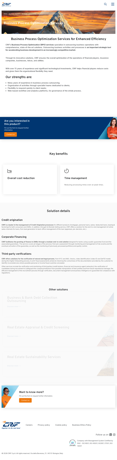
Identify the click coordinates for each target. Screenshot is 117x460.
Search (105, 4)
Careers (29, 425)
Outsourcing (32, 14)
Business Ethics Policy (81, 425)
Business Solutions (14, 14)
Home (5, 14)
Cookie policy (61, 425)
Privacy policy (44, 425)
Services (24, 14)
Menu (112, 4)
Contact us (10, 134)
